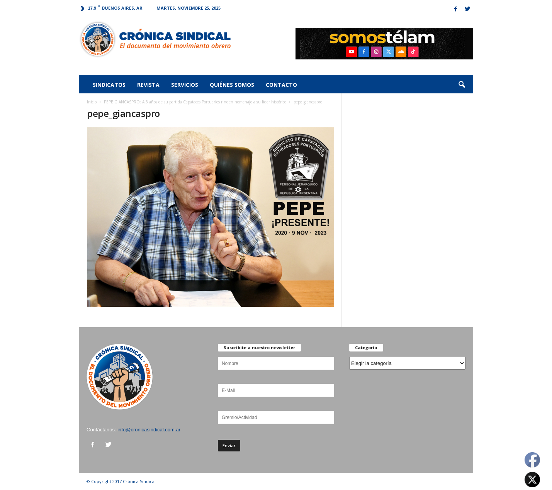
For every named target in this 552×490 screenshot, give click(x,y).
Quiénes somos (232, 84)
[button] (461, 84)
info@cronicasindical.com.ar (148, 430)
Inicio (92, 102)
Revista (148, 84)
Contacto (281, 84)
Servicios (184, 84)
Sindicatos (109, 84)
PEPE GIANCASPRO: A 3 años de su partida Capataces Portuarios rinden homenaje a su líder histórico (195, 102)
